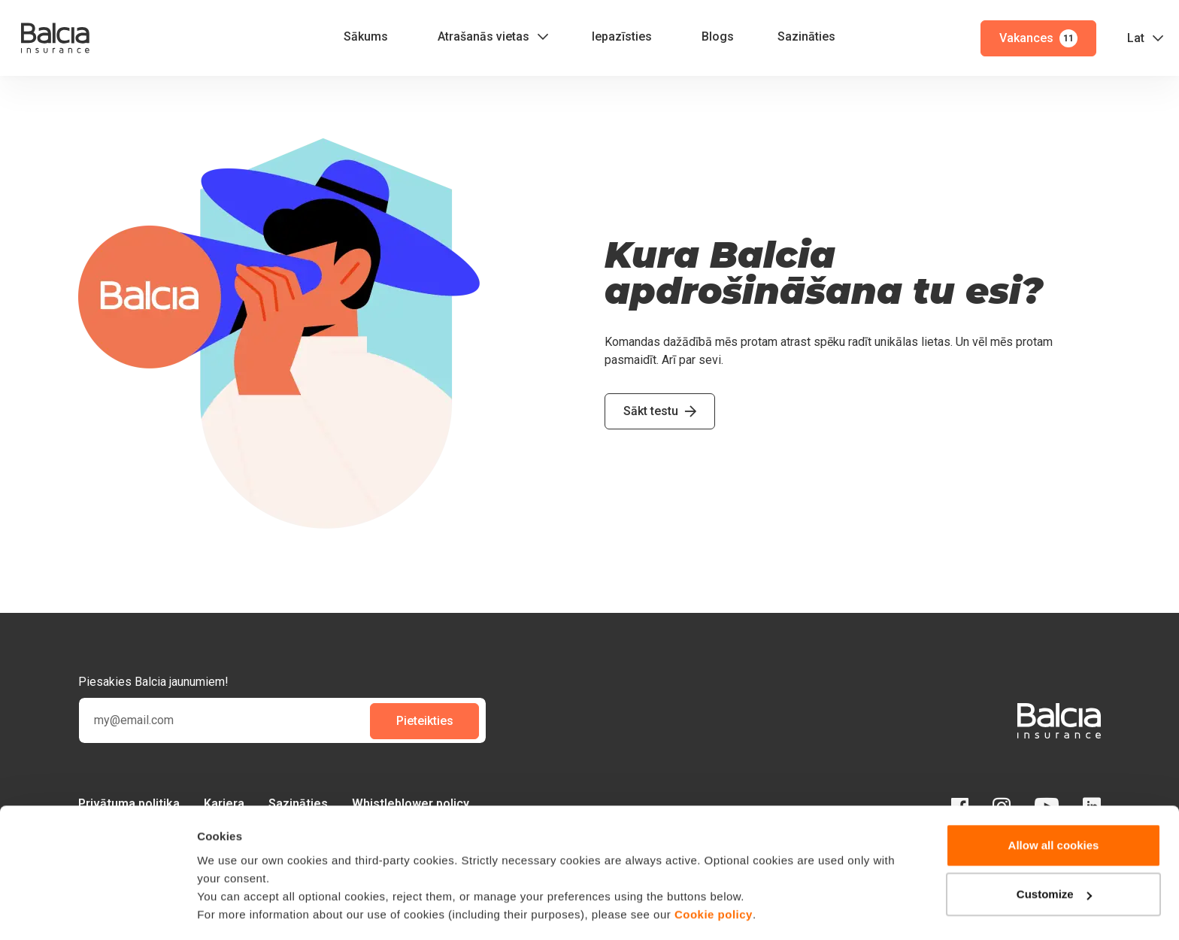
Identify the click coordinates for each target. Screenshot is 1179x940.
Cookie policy (713, 869)
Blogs (718, 36)
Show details (232, 910)
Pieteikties (424, 721)
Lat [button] (1135, 38)
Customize (1054, 848)
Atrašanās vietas (483, 36)
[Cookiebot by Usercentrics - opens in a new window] (97, 910)
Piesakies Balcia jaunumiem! (153, 682)
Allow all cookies (1053, 799)
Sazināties (806, 36)
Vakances (1038, 38)
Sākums (366, 36)
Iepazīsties (622, 36)
